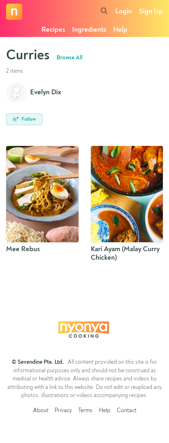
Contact (126, 410)
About (40, 410)
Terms (85, 410)
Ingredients (89, 29)
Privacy (63, 410)
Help (120, 29)
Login (123, 11)
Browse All (69, 58)
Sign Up (151, 11)
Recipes (53, 29)
